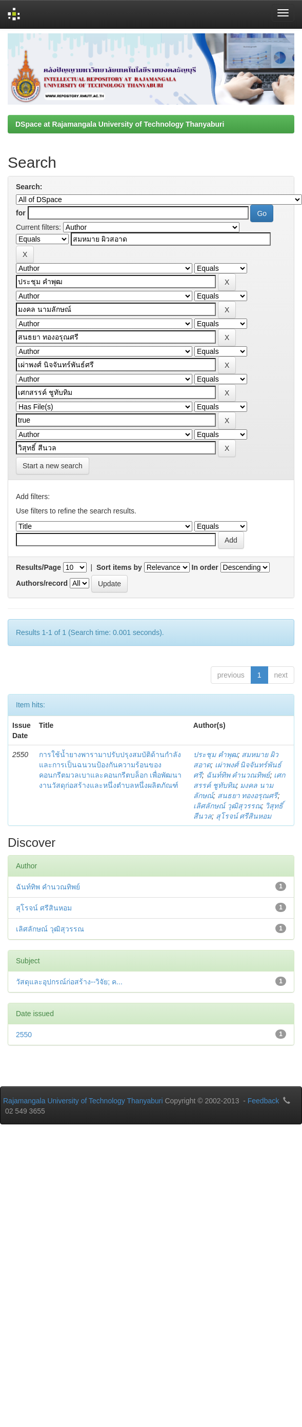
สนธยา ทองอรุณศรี (247, 795)
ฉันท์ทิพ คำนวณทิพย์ (238, 775)
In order (205, 567)
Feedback (263, 1101)
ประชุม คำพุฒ (215, 754)
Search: (29, 187)
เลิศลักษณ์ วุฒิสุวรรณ (227, 806)
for (21, 213)
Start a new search (53, 466)
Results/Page (38, 567)
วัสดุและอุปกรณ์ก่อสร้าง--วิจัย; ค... (69, 982)
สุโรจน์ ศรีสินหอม (244, 816)
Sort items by (119, 567)
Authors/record (42, 583)
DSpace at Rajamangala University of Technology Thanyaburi (119, 124)
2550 (24, 1034)
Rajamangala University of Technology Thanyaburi (83, 1101)
